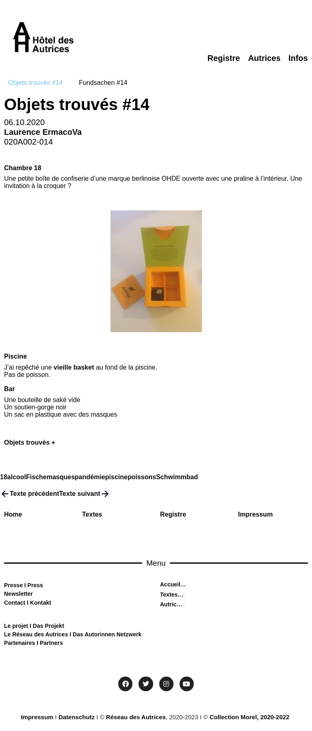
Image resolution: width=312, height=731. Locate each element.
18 (3, 477)
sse (18, 585)
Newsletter (18, 593)
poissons (142, 477)
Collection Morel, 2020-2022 (250, 717)
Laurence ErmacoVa (43, 132)
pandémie (90, 477)
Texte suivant (84, 494)
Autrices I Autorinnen (172, 604)
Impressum (255, 514)
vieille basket (74, 367)
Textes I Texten (172, 594)
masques (61, 477)
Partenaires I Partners (33, 643)
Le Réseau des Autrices (36, 634)
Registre (173, 514)
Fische (36, 477)
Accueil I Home (173, 584)
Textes (92, 514)
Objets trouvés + (29, 442)
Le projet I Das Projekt (34, 626)
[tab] (35, 83)
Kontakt (39, 602)
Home (13, 514)
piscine (116, 477)
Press (34, 585)
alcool (16, 477)
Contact (14, 602)
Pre (8, 585)
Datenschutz (76, 717)
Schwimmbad (177, 477)
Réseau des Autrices (136, 717)
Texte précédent (29, 494)
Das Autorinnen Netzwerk (106, 634)
